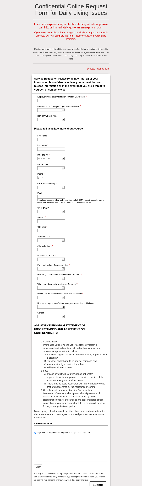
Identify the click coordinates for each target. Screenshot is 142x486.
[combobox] (49, 110)
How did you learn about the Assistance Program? (58, 275)
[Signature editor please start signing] (71, 449)
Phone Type (42, 164)
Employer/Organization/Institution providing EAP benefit (61, 97)
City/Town (41, 227)
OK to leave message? (47, 184)
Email (39, 193)
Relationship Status (45, 255)
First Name (42, 136)
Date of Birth (42, 155)
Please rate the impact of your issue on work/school (59, 294)
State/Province (43, 236)
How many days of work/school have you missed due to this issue (65, 303)
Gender (40, 313)
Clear (38, 467)
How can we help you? (47, 116)
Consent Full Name (43, 423)
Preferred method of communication (52, 265)
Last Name (42, 145)
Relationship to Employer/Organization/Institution (58, 106)
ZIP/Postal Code (44, 246)
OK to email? (43, 208)
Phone (40, 174)
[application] (63, 306)
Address (40, 217)
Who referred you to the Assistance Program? (57, 284)
